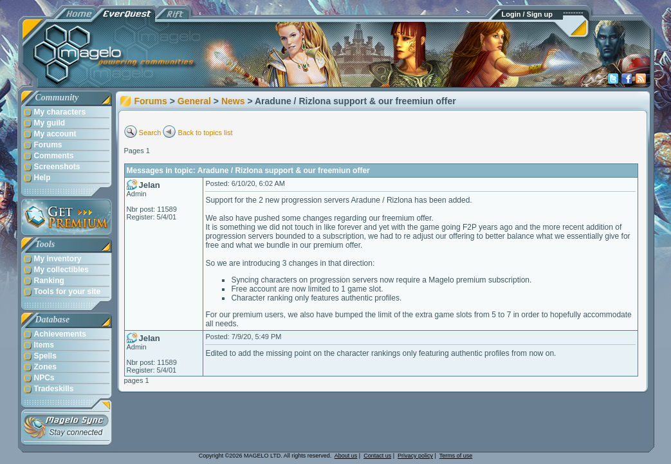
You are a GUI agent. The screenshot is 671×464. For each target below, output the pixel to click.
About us (346, 455)
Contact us (377, 455)
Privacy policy (415, 455)
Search (150, 132)
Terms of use (456, 455)
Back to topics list (205, 132)
